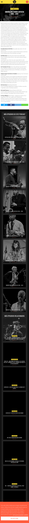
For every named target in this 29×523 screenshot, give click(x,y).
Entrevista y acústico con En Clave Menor (14, 413)
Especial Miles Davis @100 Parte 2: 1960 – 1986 (14, 137)
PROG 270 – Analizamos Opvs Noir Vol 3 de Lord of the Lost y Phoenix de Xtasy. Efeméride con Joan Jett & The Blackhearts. (14, 362)
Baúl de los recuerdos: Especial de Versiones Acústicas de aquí (14, 461)
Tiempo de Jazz (15, 9)
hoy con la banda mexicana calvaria (14, 437)
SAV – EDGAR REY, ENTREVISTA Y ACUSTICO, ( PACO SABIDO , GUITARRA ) (14, 486)
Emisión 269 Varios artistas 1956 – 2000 (14, 211)
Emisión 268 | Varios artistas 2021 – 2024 (14, 236)
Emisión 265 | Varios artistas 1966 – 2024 (14, 310)
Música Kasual (14, 385)
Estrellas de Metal (14, 359)
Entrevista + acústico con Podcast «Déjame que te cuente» (14, 387)
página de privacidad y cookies (20, 514)
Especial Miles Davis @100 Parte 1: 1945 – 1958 (14, 162)
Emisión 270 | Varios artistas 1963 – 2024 (14, 186)
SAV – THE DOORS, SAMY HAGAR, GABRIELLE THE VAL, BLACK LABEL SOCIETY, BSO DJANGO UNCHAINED (14, 338)
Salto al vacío (14, 335)
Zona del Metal (14, 435)
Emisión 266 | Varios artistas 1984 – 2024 (14, 285)
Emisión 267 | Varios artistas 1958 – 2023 (14, 260)
